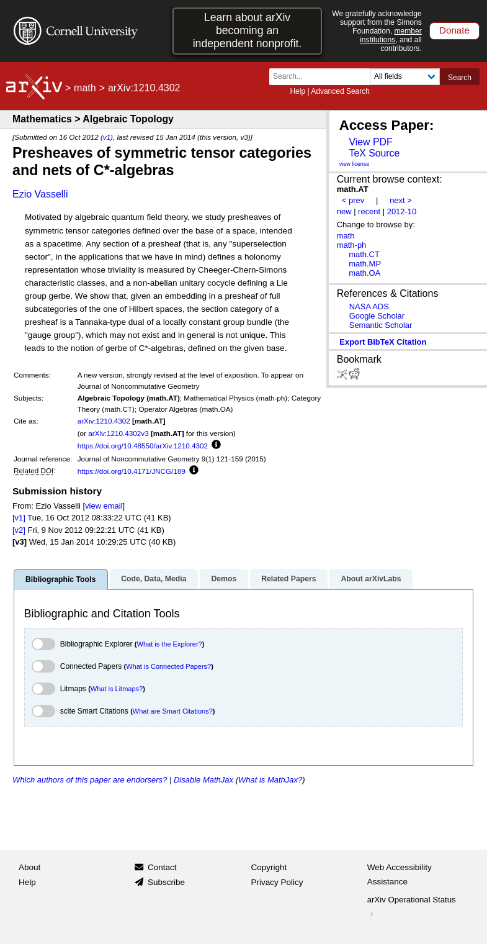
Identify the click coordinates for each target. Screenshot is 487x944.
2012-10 (402, 211)
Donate (454, 30)
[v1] (18, 517)
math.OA (364, 273)
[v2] (18, 530)
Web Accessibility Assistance (399, 875)
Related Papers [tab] (288, 578)
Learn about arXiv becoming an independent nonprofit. (247, 30)
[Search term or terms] (323, 76)
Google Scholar (376, 315)
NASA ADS (369, 306)
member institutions (391, 35)
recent (369, 211)
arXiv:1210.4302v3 (118, 433)
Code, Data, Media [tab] (153, 578)
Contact (162, 867)
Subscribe (166, 882)
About (29, 867)
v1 (106, 137)
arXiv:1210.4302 (104, 421)
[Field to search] (405, 76)
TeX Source (374, 153)
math (85, 88)
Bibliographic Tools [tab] (60, 579)
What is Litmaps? (117, 688)
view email (103, 506)
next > (401, 200)
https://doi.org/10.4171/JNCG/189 (131, 471)
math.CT (364, 254)
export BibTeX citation (382, 342)
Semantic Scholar (381, 325)
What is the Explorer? (169, 644)
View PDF (370, 142)
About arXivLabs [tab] (371, 578)
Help (297, 91)
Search (459, 77)
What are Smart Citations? (173, 711)
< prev (353, 200)
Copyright (269, 867)
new (344, 211)
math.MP (365, 263)
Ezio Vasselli (40, 194)
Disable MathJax (203, 779)
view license (354, 164)
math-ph (352, 245)
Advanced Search (340, 91)
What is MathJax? (270, 779)
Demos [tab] (223, 578)
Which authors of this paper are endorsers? (89, 779)
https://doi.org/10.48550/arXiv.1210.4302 (143, 446)
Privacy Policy (277, 882)
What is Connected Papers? (168, 666)
